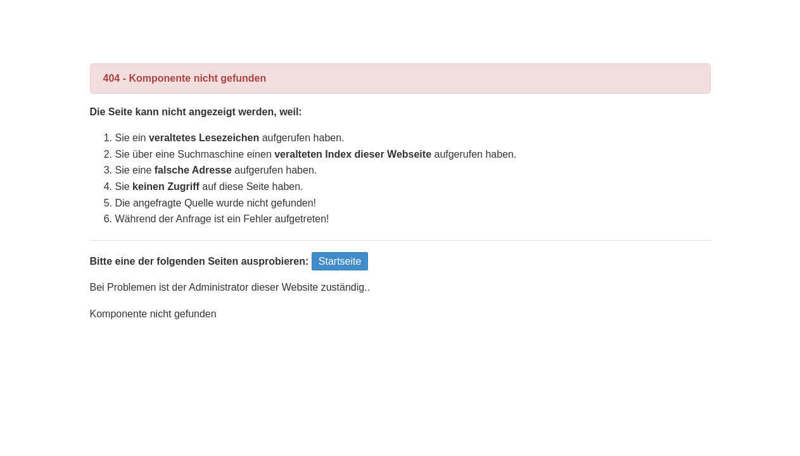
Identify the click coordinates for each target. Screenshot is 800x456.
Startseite (340, 261)
